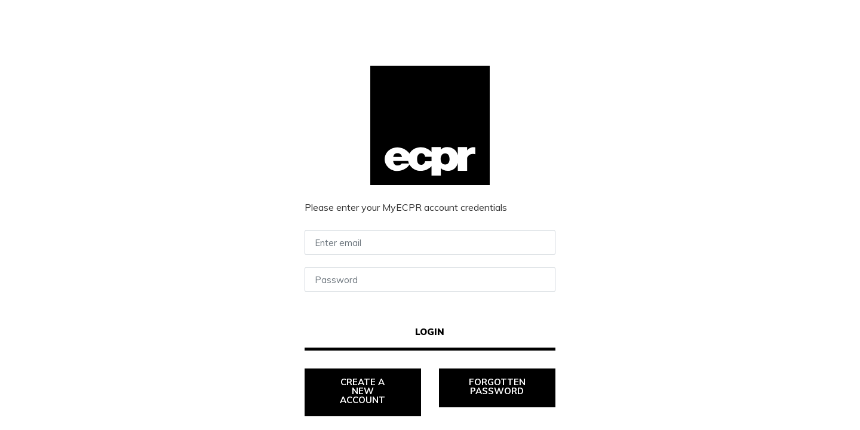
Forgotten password (498, 386)
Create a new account (363, 391)
